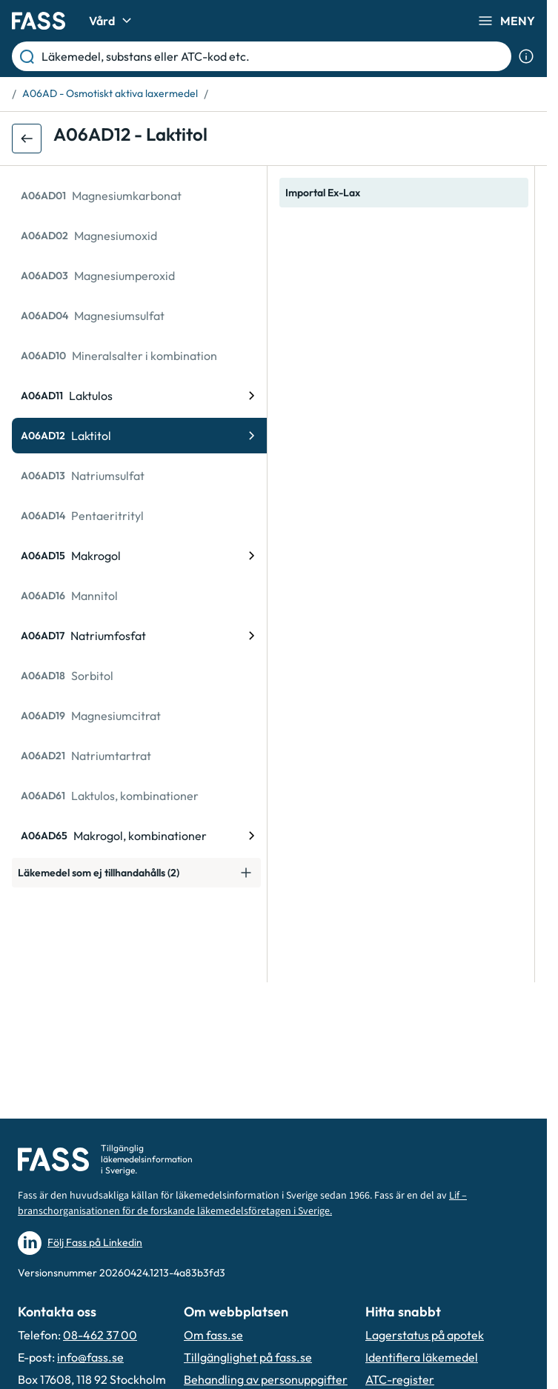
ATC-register (399, 1379)
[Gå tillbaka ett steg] (26, 138)
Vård (112, 21)
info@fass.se (90, 1357)
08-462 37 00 (100, 1335)
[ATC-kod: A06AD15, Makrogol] (139, 555)
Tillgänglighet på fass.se (248, 1357)
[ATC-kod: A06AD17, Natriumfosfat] (139, 635)
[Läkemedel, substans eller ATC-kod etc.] (273, 56)
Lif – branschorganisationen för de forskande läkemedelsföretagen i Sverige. (242, 1203)
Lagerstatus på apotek (424, 1335)
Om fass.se (213, 1335)
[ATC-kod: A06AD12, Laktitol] (139, 435)
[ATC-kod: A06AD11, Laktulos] (139, 395)
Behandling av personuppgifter (266, 1379)
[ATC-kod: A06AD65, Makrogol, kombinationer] (139, 835)
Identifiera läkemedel (421, 1357)
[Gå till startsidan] (38, 20)
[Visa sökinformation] (526, 56)
